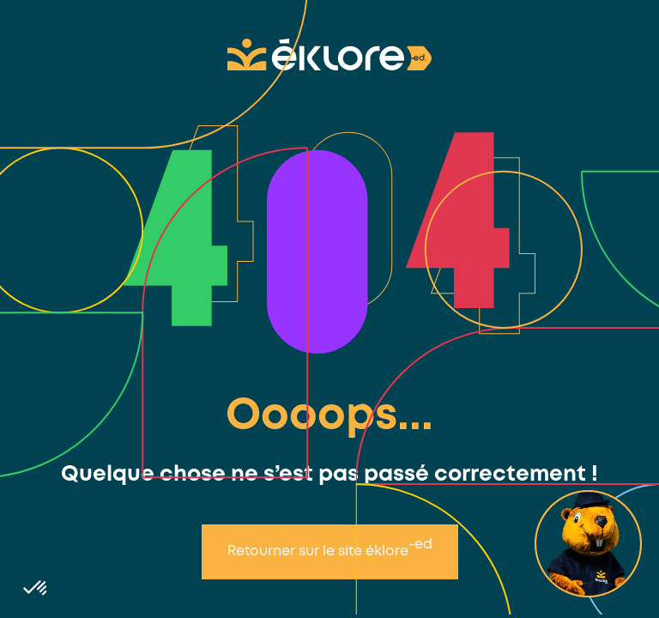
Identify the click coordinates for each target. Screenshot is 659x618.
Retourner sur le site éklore (329, 548)
